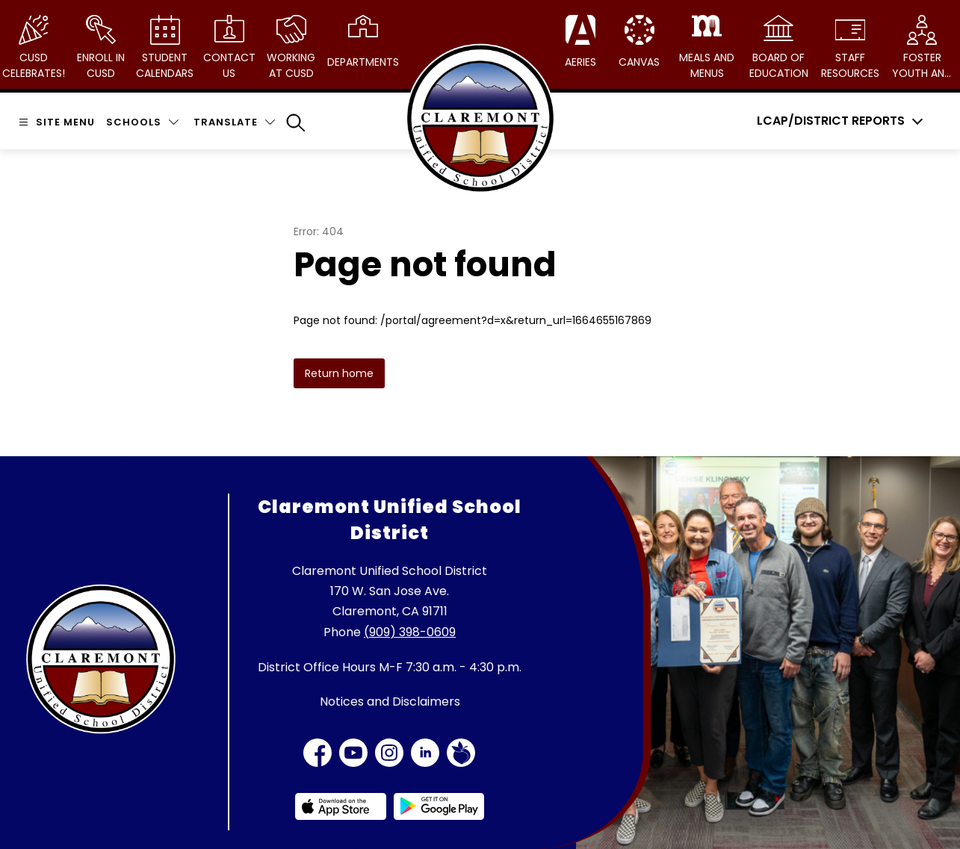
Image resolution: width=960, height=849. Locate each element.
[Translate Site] (234, 122)
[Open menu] (55, 122)
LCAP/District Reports (831, 121)
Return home (339, 373)
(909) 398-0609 (410, 632)
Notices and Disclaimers (390, 701)
